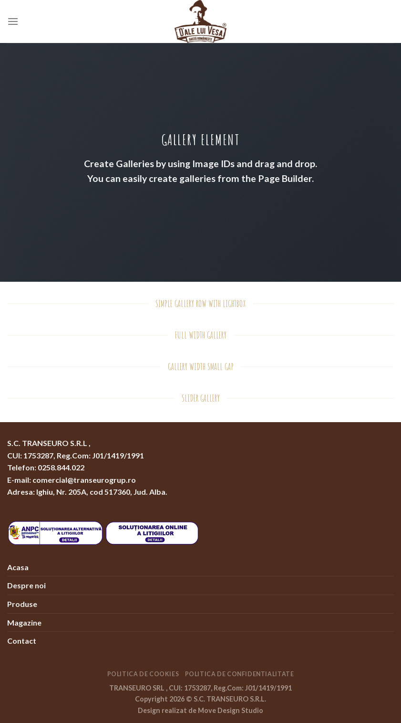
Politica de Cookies (143, 674)
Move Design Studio (230, 710)
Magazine (24, 622)
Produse (22, 603)
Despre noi (26, 585)
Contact (21, 640)
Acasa (18, 567)
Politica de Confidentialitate (239, 674)
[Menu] (13, 21)
